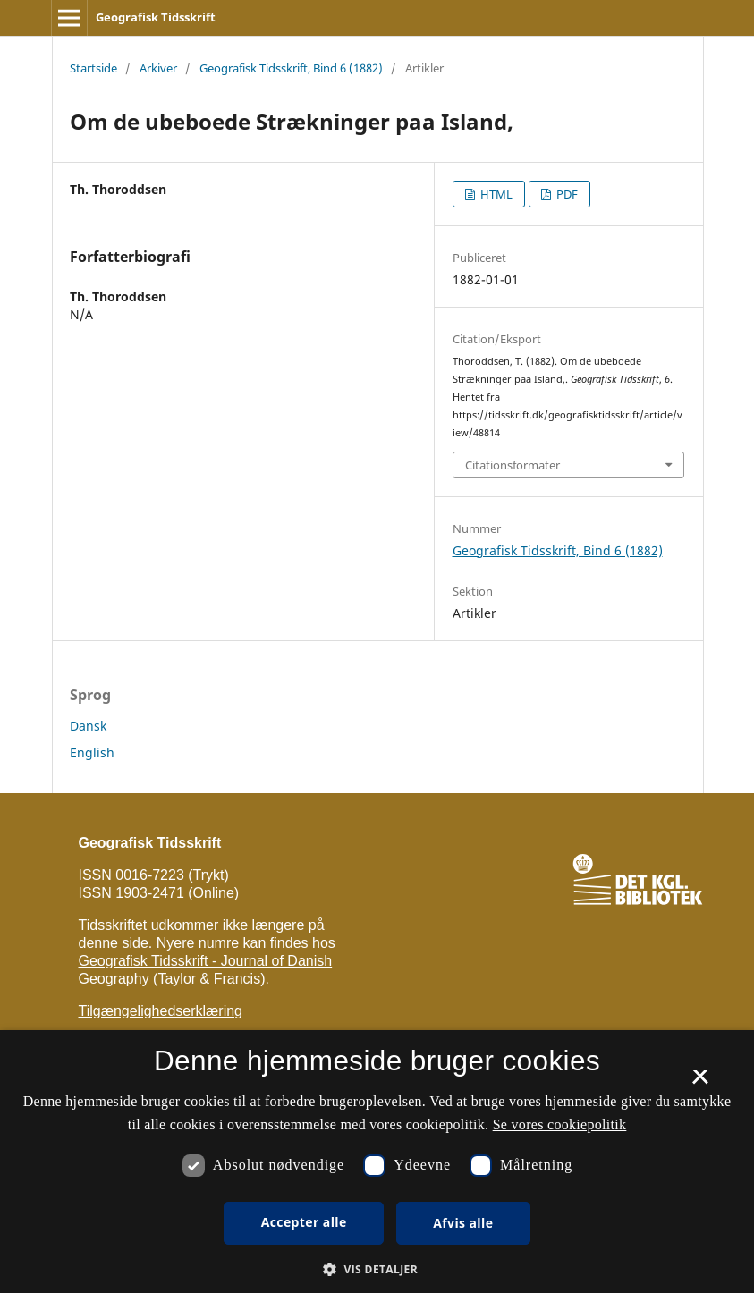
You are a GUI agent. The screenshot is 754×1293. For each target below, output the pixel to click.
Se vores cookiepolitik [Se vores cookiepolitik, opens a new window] (560, 1124)
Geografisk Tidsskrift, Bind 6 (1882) (291, 68)
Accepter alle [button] (304, 1221)
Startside (93, 68)
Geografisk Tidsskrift (156, 17)
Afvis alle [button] (463, 1222)
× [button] (700, 1082)
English (92, 752)
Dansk (88, 725)
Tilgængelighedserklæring (161, 1010)
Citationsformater (512, 465)
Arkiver (158, 68)
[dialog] (377, 1161)
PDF (566, 194)
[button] (377, 1269)
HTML (495, 194)
